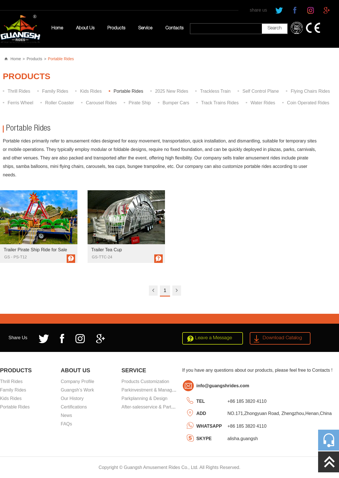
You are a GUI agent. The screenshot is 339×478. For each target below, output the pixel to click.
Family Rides (55, 91)
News (66, 415)
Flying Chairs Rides (310, 91)
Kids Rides (90, 91)
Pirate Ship (140, 102)
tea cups (116, 166)
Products (116, 28)
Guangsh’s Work (77, 390)
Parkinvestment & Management (152, 390)
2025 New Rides (171, 91)
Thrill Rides (19, 91)
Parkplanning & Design (144, 398)
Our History (72, 398)
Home (57, 28)
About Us (85, 28)
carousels (95, 166)
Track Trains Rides (220, 102)
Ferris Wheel (20, 102)
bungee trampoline (146, 166)
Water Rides (263, 102)
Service (145, 28)
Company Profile (77, 381)
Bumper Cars (176, 102)
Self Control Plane (260, 91)
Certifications (74, 407)
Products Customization (145, 381)
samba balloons (31, 166)
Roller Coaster (59, 102)
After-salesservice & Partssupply (153, 407)
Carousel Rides (101, 102)
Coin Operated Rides (308, 102)
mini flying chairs (66, 166)
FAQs (66, 423)
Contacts (174, 28)
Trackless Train (215, 91)
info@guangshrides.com (222, 385)
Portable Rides (61, 59)
